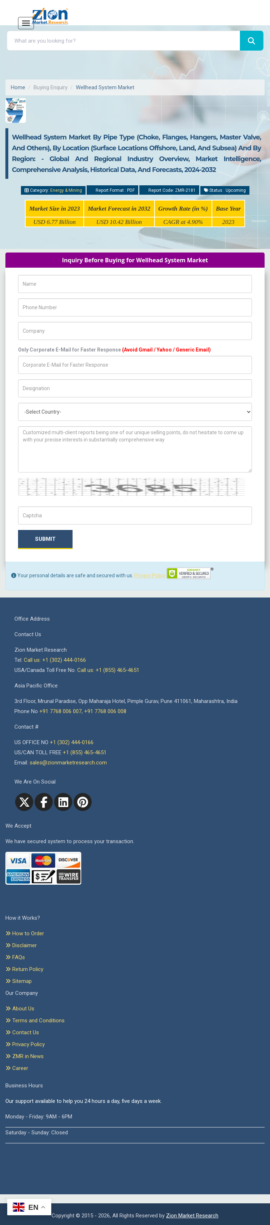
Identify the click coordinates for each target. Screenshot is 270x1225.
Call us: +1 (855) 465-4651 (108, 670)
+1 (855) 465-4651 (84, 752)
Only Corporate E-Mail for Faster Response (114, 350)
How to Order (24, 933)
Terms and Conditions (35, 1020)
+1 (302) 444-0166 (71, 742)
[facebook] (44, 802)
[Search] (251, 41)
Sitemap (18, 981)
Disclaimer (21, 945)
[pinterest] (83, 802)
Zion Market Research (192, 1215)
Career (16, 1068)
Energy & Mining (66, 190)
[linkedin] (63, 802)
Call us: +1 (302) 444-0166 (55, 660)
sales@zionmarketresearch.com (68, 762)
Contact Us (22, 1032)
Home (18, 87)
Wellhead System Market (105, 87)
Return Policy (24, 969)
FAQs (15, 957)
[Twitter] (24, 802)
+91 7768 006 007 (60, 711)
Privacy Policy (149, 575)
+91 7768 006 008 (105, 711)
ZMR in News (24, 1056)
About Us (19, 1008)
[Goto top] (4, 1199)
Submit (45, 539)
